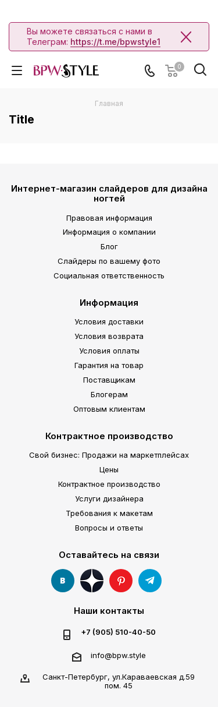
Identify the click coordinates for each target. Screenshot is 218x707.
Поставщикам (109, 379)
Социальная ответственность (109, 275)
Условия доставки (109, 321)
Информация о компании (109, 231)
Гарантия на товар (109, 365)
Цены (109, 469)
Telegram (150, 580)
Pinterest (121, 580)
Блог (109, 246)
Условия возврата (109, 336)
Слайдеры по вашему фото (109, 261)
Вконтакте (62, 580)
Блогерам (109, 394)
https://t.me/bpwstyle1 (115, 42)
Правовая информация (109, 217)
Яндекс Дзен (91, 580)
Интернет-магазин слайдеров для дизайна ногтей (109, 193)
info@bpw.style (118, 655)
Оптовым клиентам (109, 408)
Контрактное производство (109, 435)
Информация (109, 302)
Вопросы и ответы (109, 527)
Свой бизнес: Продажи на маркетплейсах (109, 454)
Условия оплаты (109, 350)
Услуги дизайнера (109, 498)
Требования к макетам (109, 513)
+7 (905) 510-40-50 (118, 632)
